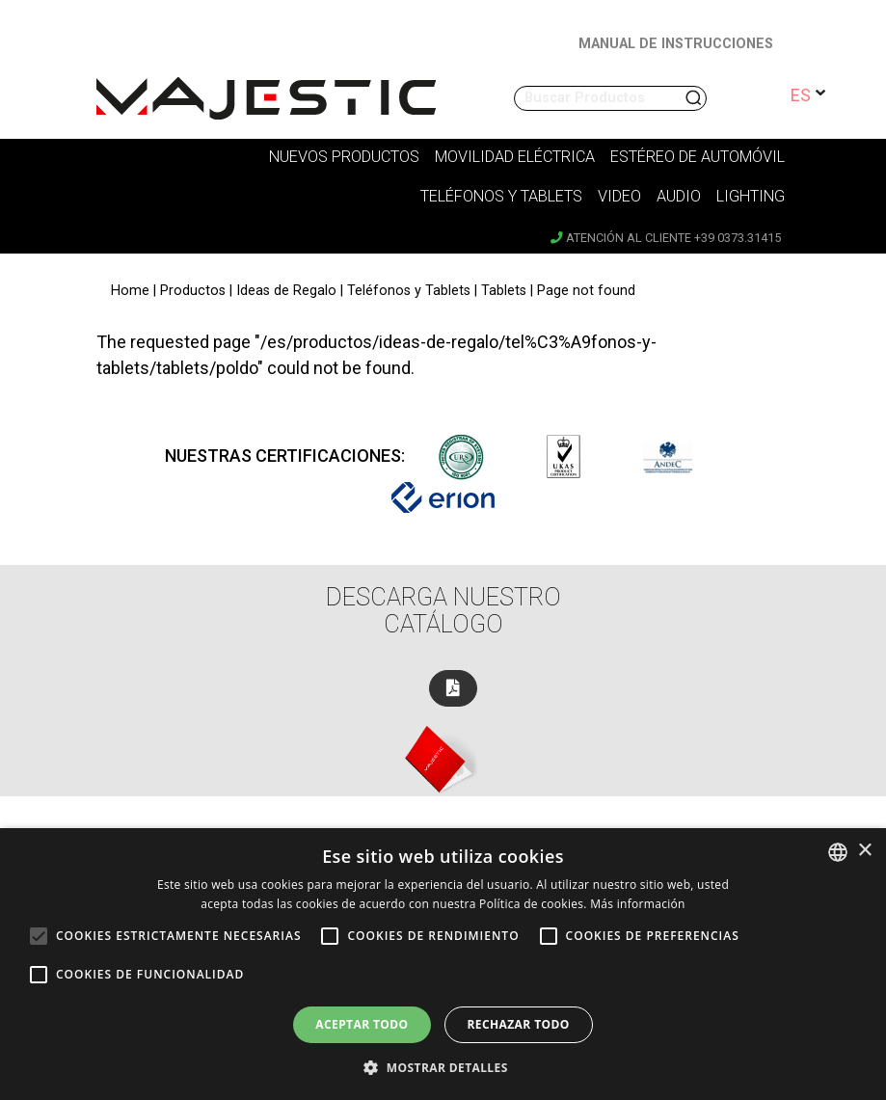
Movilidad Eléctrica (515, 157)
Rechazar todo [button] (519, 1024)
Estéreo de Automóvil (697, 157)
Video (619, 196)
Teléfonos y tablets (501, 196)
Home (130, 290)
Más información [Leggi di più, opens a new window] (637, 904)
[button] (442, 1067)
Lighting (750, 196)
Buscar (695, 98)
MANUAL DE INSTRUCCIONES (675, 44)
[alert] (443, 964)
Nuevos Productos (344, 157)
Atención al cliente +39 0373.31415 (665, 237)
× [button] (864, 851)
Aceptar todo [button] (361, 1024)
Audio (679, 196)
